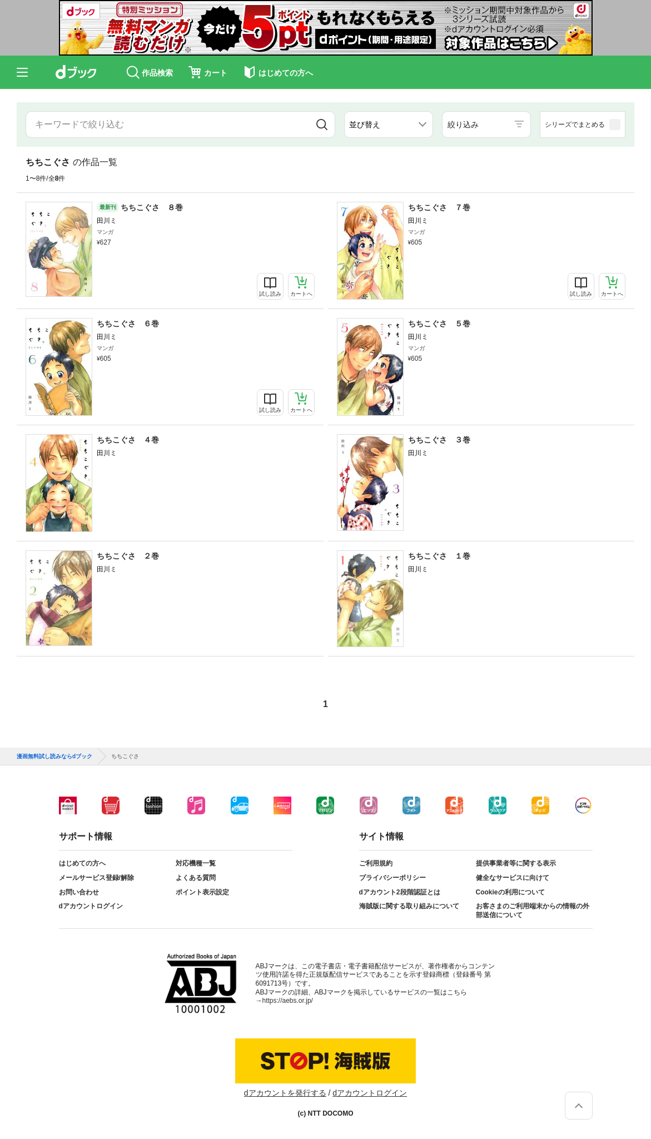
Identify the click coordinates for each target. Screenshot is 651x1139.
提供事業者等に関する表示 (516, 863)
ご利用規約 (375, 863)
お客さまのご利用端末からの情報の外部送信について (532, 910)
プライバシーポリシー (392, 878)
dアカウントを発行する (285, 1092)
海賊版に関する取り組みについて (409, 906)
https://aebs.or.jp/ (287, 1000)
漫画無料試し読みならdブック (54, 756)
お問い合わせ (79, 892)
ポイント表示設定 (202, 892)
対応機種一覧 (196, 863)
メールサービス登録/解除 (96, 878)
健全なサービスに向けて (512, 878)
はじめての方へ (82, 863)
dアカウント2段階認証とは (399, 892)
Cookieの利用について (510, 892)
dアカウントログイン (91, 906)
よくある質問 (196, 878)
